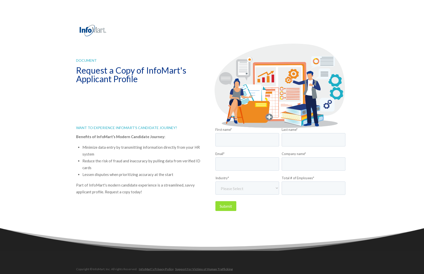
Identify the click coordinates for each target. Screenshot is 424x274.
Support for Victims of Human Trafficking (204, 269)
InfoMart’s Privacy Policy (156, 269)
